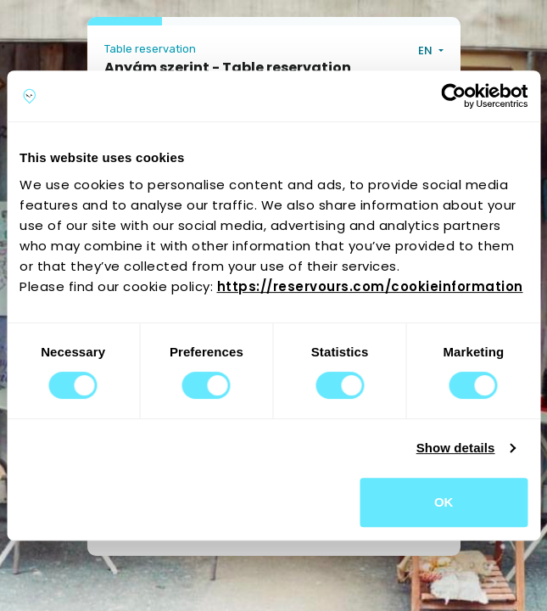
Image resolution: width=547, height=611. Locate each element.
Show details (455, 447)
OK (444, 502)
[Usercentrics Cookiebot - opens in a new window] (453, 96)
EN (426, 50)
